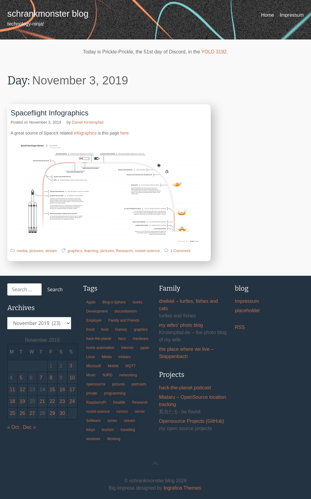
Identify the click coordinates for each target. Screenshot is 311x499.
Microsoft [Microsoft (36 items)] (93, 366)
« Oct (13, 427)
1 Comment (180, 250)
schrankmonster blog (47, 14)
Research (124, 250)
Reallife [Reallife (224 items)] (119, 402)
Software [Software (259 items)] (93, 421)
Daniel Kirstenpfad (88, 122)
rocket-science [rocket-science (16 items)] (98, 411)
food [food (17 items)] (104, 329)
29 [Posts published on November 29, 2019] (52, 413)
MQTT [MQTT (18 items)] (130, 366)
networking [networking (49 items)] (128, 375)
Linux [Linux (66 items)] (90, 357)
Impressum (292, 15)
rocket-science (147, 250)
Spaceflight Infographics (49, 113)
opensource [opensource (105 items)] (95, 384)
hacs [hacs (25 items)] (122, 339)
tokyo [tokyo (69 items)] (90, 430)
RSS (240, 327)
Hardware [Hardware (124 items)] (141, 339)
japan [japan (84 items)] (144, 348)
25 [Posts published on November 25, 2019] (12, 413)
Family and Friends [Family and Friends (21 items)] (123, 320)
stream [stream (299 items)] (129, 421)
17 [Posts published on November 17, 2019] (72, 389)
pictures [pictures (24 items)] (118, 384)
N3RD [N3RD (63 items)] (108, 375)
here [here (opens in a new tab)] (124, 133)
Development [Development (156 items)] (97, 311)
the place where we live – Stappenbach (186, 353)
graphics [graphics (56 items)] (141, 329)
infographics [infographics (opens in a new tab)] (85, 133)
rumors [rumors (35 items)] (122, 411)
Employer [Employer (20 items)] (94, 320)
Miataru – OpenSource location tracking (192, 401)
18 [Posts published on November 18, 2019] (12, 401)
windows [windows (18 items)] (93, 439)
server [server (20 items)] (140, 411)
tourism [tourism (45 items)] (108, 430)
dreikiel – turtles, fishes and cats (188, 305)
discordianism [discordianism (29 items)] (125, 311)
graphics (74, 250)
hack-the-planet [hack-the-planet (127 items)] (98, 339)
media (22, 250)
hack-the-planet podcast (185, 387)
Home (267, 15)
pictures (36, 250)
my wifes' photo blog (181, 325)
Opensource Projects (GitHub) (191, 421)
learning (91, 250)
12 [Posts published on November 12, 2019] (22, 389)
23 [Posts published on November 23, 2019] (62, 401)
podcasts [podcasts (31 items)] (139, 384)
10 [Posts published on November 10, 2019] (72, 377)
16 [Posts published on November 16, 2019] (62, 389)
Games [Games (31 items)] (121, 329)
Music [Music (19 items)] (91, 375)
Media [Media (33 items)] (107, 357)
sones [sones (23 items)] (112, 421)
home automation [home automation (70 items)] (100, 348)
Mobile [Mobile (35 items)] (113, 366)
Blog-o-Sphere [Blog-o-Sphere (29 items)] (114, 302)
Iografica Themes (182, 487)
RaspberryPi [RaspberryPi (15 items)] (96, 402)
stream (51, 250)
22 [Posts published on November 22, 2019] (52, 401)
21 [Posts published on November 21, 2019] (42, 401)
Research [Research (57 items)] (140, 402)
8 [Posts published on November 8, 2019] (51, 377)
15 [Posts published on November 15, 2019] (52, 389)
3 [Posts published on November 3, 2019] (71, 365)
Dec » (29, 427)
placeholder (247, 310)
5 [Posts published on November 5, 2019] (21, 377)
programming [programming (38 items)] (114, 393)
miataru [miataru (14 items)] (124, 357)
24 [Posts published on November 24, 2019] (72, 401)
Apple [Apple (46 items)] (91, 302)
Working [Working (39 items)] (113, 439)
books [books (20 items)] (137, 302)
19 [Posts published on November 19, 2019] (22, 401)
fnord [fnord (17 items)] (90, 329)
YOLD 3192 (214, 51)
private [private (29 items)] (91, 393)
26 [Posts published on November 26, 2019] (22, 413)
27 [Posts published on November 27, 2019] (32, 413)
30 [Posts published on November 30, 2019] (62, 413)
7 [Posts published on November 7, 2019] (40, 377)
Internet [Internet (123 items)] (127, 348)
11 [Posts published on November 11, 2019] (12, 389)
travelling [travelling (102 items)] (128, 430)
